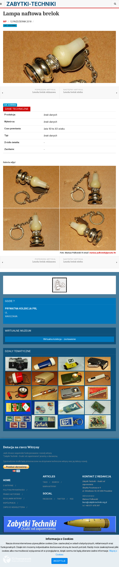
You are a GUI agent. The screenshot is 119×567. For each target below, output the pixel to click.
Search (55, 482)
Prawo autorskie (11, 494)
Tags (45, 482)
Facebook (47, 499)
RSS (71, 499)
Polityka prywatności (14, 490)
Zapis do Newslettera (14, 507)
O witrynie (8, 485)
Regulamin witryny (12, 499)
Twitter (61, 499)
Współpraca (9, 503)
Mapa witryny (49, 486)
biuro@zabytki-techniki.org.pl (94, 502)
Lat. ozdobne (10, 26)
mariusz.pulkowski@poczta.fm (102, 253)
